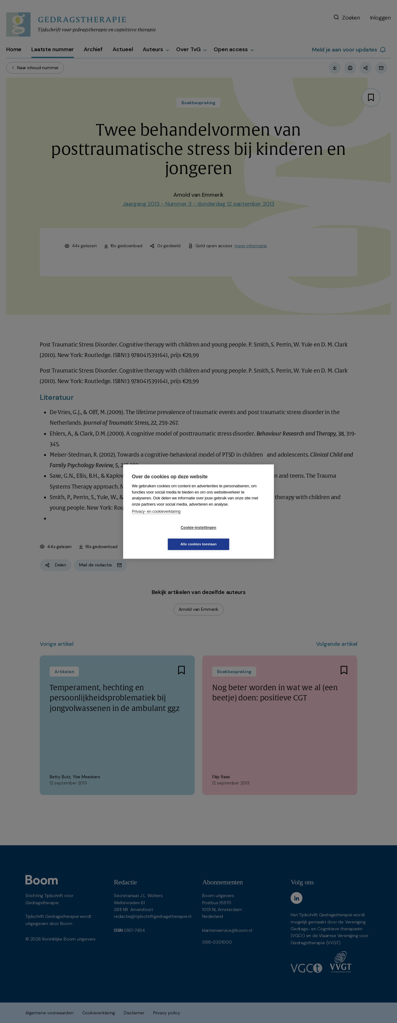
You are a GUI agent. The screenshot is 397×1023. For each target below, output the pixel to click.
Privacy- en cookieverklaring (156, 519)
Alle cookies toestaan (235, 536)
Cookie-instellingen (161, 536)
